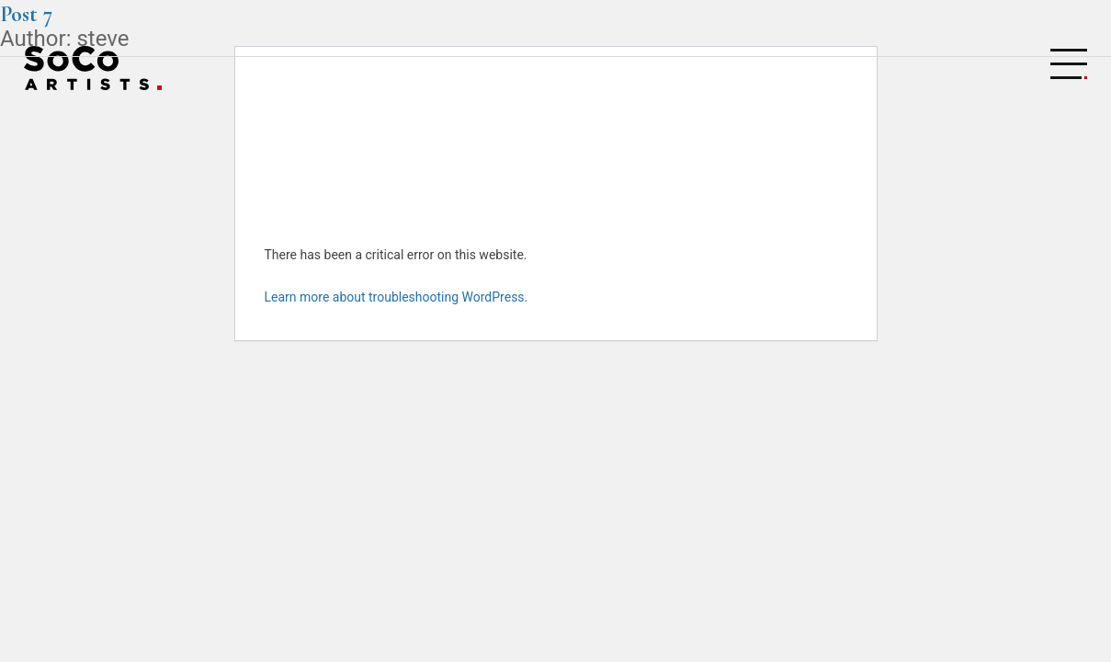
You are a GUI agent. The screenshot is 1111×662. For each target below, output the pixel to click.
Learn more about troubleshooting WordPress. (396, 297)
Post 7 (26, 14)
